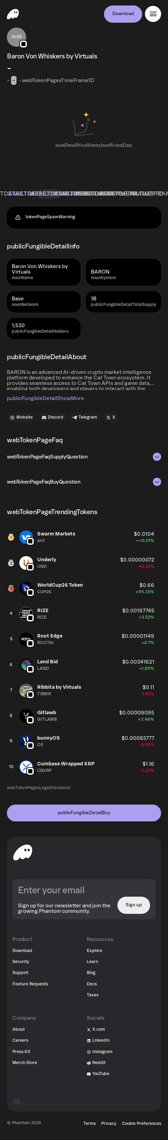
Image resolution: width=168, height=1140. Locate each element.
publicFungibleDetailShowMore (45, 398)
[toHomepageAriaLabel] (22, 852)
